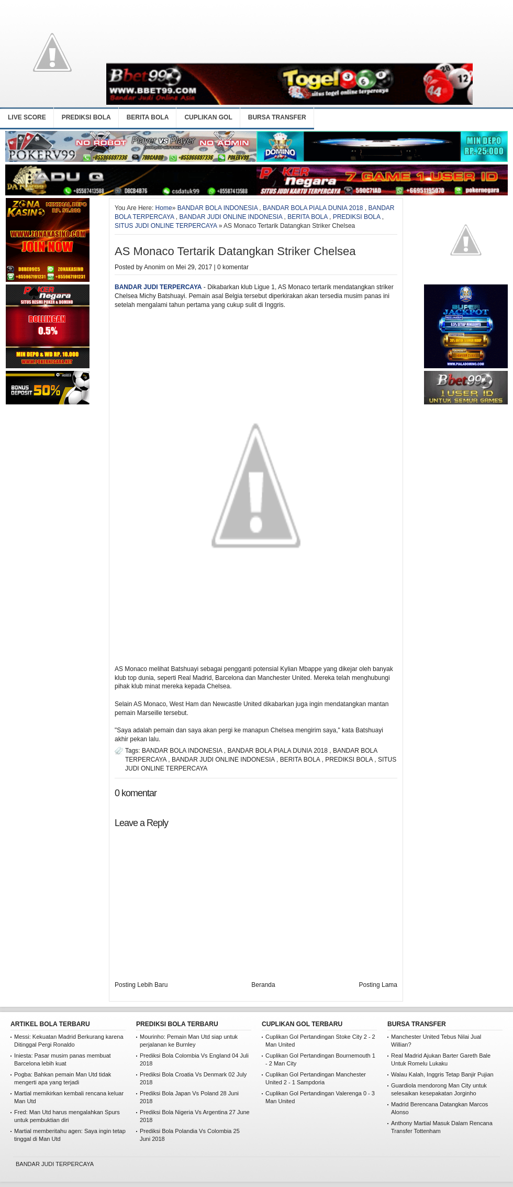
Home (163, 208)
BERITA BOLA (148, 117)
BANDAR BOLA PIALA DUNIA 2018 (313, 208)
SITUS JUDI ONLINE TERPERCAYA (166, 225)
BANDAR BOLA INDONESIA (217, 208)
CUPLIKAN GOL (208, 117)
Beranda (263, 984)
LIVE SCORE (27, 117)
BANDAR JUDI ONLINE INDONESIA (230, 217)
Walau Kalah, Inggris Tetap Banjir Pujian (442, 1074)
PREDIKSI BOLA (86, 117)
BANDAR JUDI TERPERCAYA (158, 287)
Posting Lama (378, 984)
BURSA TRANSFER (277, 117)
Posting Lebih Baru (141, 984)
